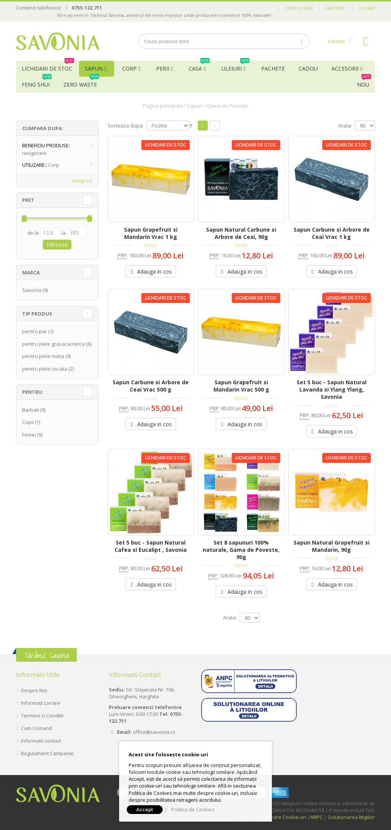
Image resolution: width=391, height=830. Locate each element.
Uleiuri (235, 66)
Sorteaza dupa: (126, 125)
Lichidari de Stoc (48, 66)
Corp (129, 68)
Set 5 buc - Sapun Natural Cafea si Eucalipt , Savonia (151, 546)
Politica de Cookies (193, 809)
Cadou (308, 68)
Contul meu (298, 8)
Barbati (30, 409)
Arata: (345, 125)
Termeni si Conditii (42, 715)
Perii (162, 68)
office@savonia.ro (154, 731)
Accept (144, 809)
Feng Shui (37, 82)
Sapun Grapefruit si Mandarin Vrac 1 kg (151, 233)
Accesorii (345, 68)
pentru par (34, 331)
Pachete (273, 68)
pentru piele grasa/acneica (53, 343)
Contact (336, 41)
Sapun (94, 68)
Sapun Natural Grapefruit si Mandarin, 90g (332, 546)
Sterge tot (82, 181)
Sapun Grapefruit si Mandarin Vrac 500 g (241, 386)
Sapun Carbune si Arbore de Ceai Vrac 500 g (151, 386)
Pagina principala (163, 105)
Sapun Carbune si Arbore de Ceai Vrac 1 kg (332, 233)
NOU (364, 82)
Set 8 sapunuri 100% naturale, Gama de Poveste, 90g (241, 550)
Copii (28, 422)
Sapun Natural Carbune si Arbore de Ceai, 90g (241, 233)
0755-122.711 (87, 7)
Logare (366, 8)
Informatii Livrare (40, 702)
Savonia (31, 290)
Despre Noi (34, 690)
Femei (29, 434)
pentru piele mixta (43, 356)
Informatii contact (41, 740)
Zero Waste (81, 82)
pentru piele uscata (44, 368)
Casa (199, 66)
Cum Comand (36, 728)
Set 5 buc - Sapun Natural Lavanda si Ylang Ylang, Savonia (332, 389)
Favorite (335, 8)
